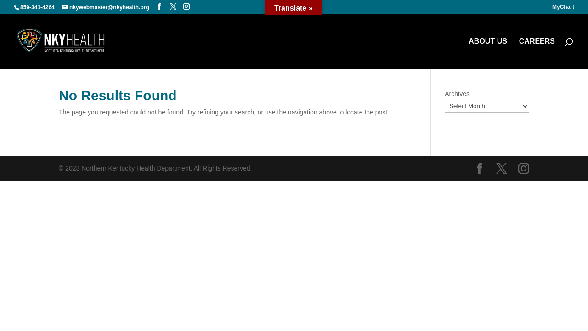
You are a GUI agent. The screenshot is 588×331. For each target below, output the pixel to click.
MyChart (563, 7)
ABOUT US (488, 41)
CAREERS (537, 41)
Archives (457, 93)
